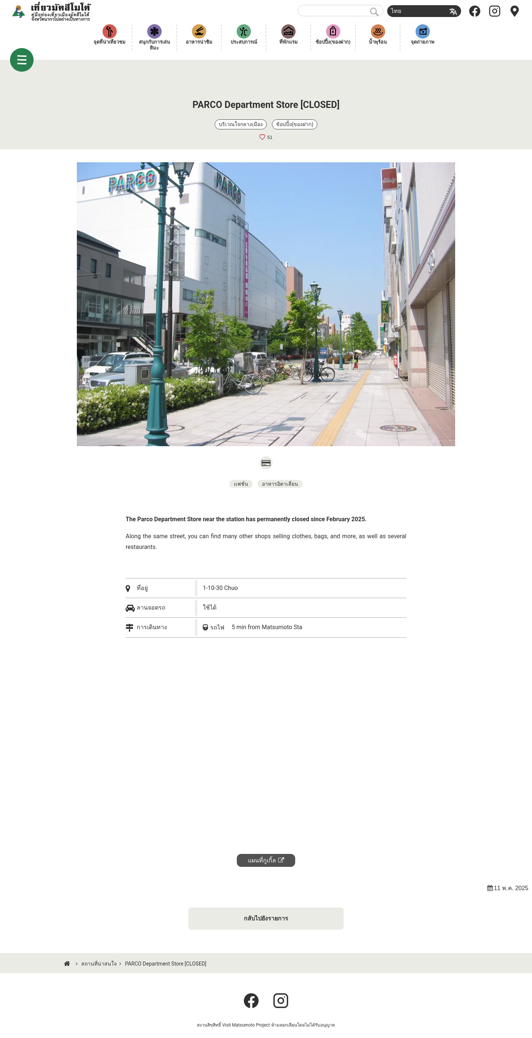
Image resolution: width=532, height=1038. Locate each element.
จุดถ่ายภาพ (422, 42)
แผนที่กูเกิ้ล (262, 860)
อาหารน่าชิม (199, 42)
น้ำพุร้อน (378, 42)
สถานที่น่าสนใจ (99, 964)
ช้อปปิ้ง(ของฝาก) (333, 42)
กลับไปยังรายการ (266, 918)
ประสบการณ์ (244, 42)
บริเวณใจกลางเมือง (241, 124)
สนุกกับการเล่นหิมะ (154, 45)
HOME (68, 964)
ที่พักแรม (288, 42)
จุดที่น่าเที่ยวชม (109, 42)
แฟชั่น (241, 484)
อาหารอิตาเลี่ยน (280, 484)
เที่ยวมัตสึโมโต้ (61, 11)
